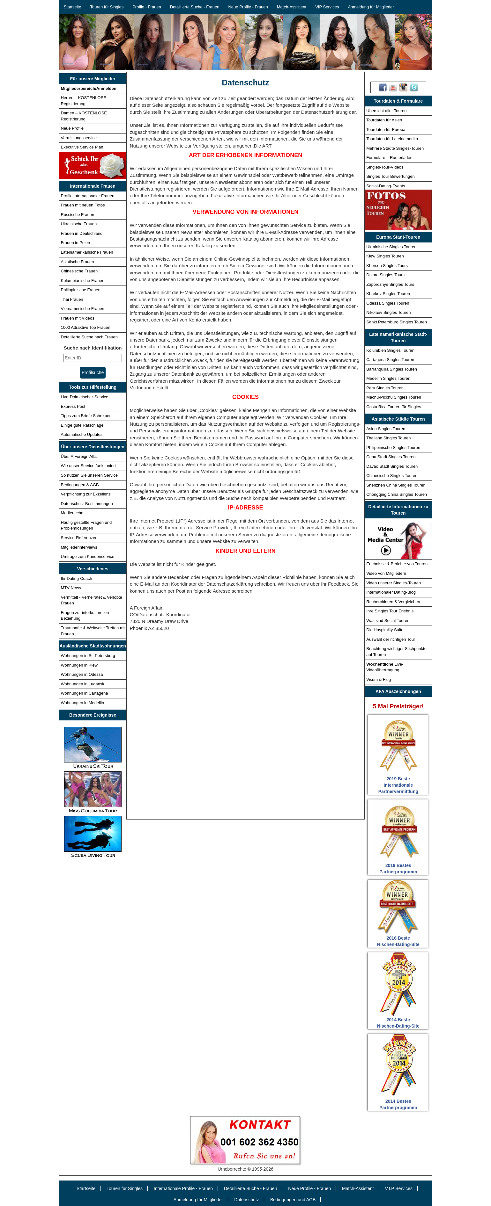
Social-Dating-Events (385, 186)
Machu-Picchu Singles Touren (393, 397)
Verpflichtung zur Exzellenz (86, 494)
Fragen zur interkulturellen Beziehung (85, 615)
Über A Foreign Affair (80, 456)
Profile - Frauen (146, 6)
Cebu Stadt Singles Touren (390, 456)
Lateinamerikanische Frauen (87, 252)
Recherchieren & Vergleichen (393, 601)
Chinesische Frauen (79, 271)
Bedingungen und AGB (293, 1199)
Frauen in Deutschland (82, 233)
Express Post (73, 406)
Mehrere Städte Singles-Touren (395, 148)
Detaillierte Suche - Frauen (194, 6)
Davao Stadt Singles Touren (392, 466)
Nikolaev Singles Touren (388, 312)
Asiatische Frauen (77, 261)
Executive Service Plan (82, 147)
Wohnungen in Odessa (82, 674)
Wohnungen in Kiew (79, 665)
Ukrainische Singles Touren (391, 246)
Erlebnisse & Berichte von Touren (397, 563)
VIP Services (327, 6)
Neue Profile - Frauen (248, 6)
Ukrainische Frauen (79, 223)
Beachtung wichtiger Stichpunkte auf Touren (396, 651)
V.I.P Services (399, 1188)
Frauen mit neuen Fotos (83, 205)
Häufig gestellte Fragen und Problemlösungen (86, 525)
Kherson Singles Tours (387, 265)
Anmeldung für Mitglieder (371, 6)
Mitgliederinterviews (79, 547)
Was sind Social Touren (387, 620)
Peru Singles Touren (385, 388)
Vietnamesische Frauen (82, 308)
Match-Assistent (291, 6)
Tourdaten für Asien (384, 120)
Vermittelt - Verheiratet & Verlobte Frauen (91, 600)
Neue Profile (72, 128)
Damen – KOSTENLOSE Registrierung (84, 116)
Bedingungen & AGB (80, 484)
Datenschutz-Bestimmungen (87, 503)
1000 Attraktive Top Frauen (85, 327)
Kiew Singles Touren (385, 256)
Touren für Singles (106, 6)
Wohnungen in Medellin (82, 702)
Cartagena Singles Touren (390, 359)
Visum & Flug (378, 679)
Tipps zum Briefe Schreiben (86, 415)
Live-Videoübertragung (384, 667)
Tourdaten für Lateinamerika (392, 138)
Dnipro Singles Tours (385, 274)
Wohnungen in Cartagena (84, 693)
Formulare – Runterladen (389, 157)
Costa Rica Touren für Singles (393, 406)
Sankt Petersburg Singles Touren (396, 322)
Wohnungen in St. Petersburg (88, 655)
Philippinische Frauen (80, 289)
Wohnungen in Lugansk (82, 684)
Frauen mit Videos (77, 318)
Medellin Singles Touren (388, 378)
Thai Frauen (72, 299)
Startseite (72, 6)
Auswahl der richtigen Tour (390, 639)
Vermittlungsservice (79, 137)
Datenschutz (246, 1199)
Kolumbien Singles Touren (390, 350)
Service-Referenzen (79, 537)
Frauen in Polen (75, 242)
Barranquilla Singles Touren (391, 369)
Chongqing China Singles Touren (396, 494)
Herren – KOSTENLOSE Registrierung (83, 100)
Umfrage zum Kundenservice (88, 556)
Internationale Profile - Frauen (183, 1188)
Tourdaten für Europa (385, 129)
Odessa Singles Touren (387, 303)
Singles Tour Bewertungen (390, 176)
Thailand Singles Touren (388, 438)
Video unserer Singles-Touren (393, 583)
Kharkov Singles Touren (388, 293)
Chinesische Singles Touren (391, 475)
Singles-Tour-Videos (384, 167)
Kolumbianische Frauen (83, 280)
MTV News (71, 587)
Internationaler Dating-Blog (391, 592)
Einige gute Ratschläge (82, 425)
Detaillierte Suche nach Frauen (89, 337)
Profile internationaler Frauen (88, 195)
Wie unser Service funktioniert (88, 465)
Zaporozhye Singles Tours (390, 284)
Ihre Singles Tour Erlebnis (389, 611)
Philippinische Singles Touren (393, 447)
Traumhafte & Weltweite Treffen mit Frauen (93, 630)
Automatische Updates (82, 434)
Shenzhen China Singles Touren (396, 485)
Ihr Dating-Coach (76, 578)
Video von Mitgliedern (386, 573)
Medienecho (72, 512)
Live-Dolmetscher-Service (84, 396)
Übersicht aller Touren (386, 110)
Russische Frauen (77, 214)
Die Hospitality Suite (384, 629)
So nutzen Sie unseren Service (89, 475)
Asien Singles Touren (385, 428)
